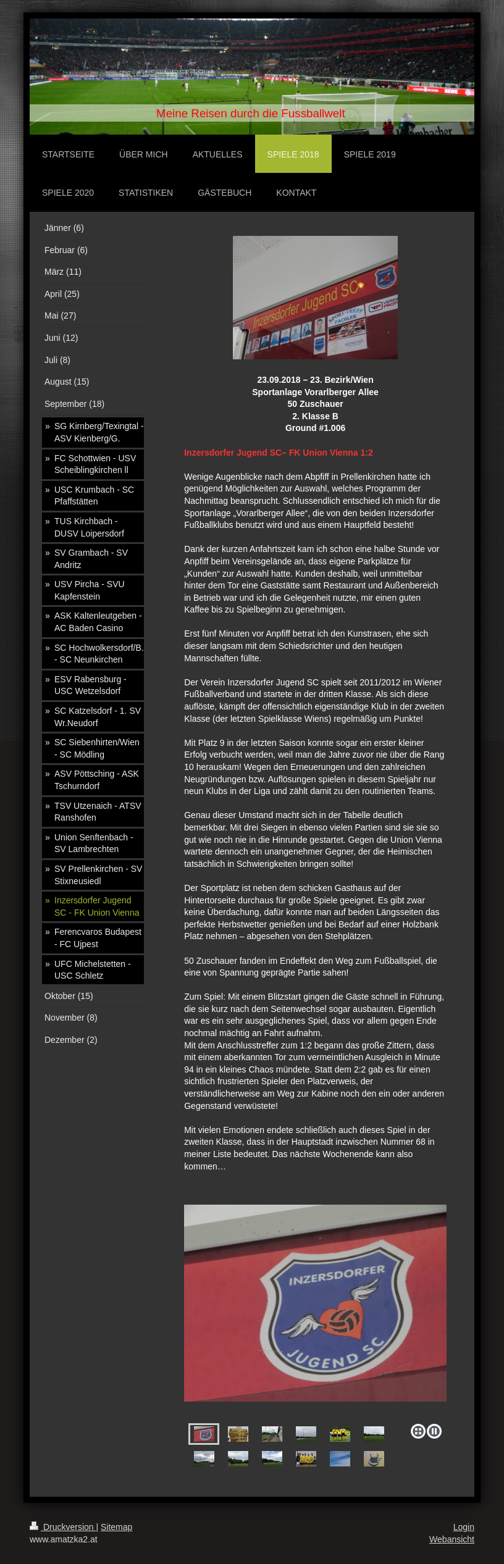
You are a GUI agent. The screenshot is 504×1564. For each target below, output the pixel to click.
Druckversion (63, 1527)
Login (463, 1527)
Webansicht (451, 1539)
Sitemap (116, 1527)
